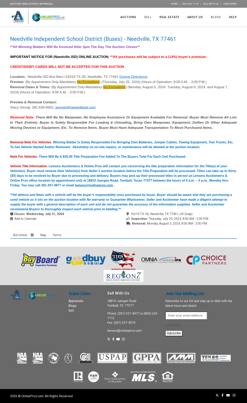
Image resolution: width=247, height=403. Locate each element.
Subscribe (230, 4)
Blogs (216, 17)
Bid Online (20, 235)
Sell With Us (211, 4)
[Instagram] (123, 339)
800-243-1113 (190, 4)
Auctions (128, 17)
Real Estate (169, 17)
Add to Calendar (26, 219)
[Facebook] (113, 339)
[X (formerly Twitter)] (108, 339)
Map (43, 235)
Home (174, 4)
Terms (57, 235)
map (189, 214)
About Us (195, 17)
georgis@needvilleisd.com (75, 107)
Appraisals (75, 301)
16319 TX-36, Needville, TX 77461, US (157, 214)
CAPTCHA (173, 325)
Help (233, 17)
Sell (148, 17)
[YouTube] (118, 339)
